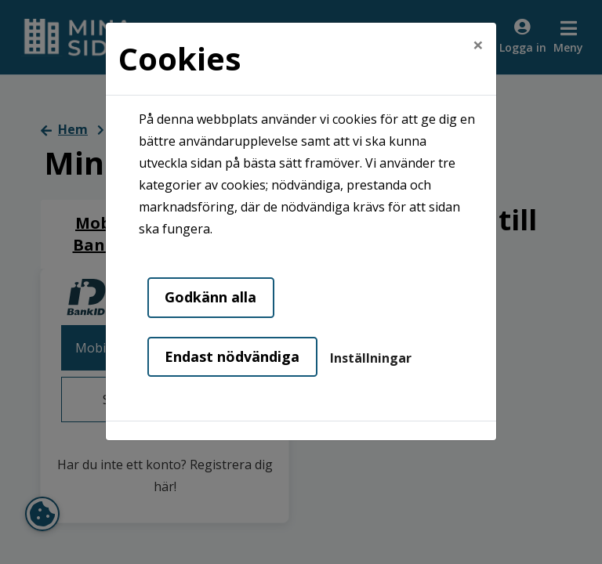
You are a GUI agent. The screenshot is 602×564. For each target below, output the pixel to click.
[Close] (478, 37)
